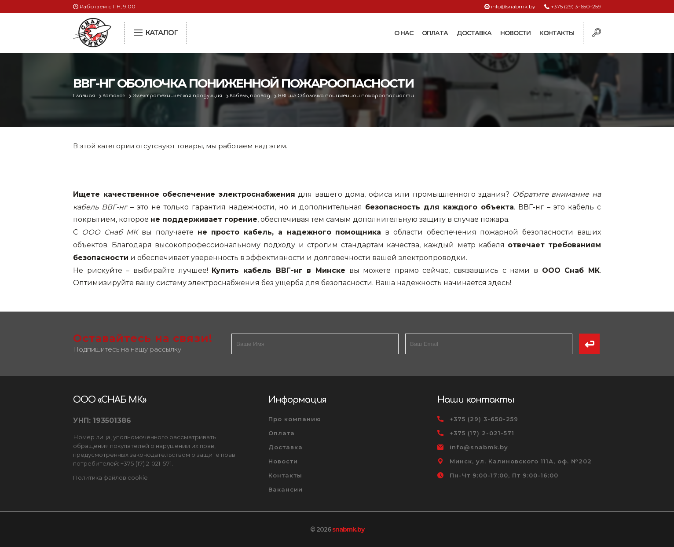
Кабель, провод (254, 96)
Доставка (474, 33)
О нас (403, 33)
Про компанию (294, 418)
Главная (84, 96)
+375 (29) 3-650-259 (576, 6)
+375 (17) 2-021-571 (482, 433)
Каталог (115, 96)
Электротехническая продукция (180, 96)
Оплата (435, 33)
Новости (515, 33)
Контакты (556, 33)
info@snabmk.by (513, 6)
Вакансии (285, 489)
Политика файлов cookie (110, 477)
